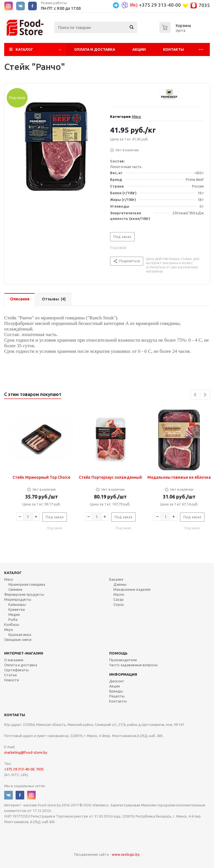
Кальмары (17, 604)
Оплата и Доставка (94, 49)
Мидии (14, 614)
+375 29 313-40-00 (160, 5)
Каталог (24, 49)
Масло (118, 594)
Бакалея (116, 579)
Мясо (136, 116)
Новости (11, 680)
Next (205, 394)
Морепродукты (17, 599)
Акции (139, 49)
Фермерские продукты (24, 594)
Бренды (116, 691)
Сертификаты (16, 670)
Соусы (118, 604)
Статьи (10, 675)
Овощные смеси (17, 639)
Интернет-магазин (23, 653)
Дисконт (116, 681)
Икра (8, 629)
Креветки (16, 609)
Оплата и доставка (20, 665)
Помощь (118, 653)
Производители (123, 660)
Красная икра (19, 634)
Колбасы (11, 624)
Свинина (15, 589)
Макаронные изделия (131, 589)
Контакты (173, 49)
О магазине (13, 660)
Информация (123, 674)
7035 (204, 5)
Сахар (118, 599)
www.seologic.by (125, 854)
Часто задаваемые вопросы (133, 665)
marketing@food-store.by (25, 752)
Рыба (13, 619)
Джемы (120, 584)
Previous (195, 394)
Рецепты (117, 696)
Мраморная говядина (26, 584)
